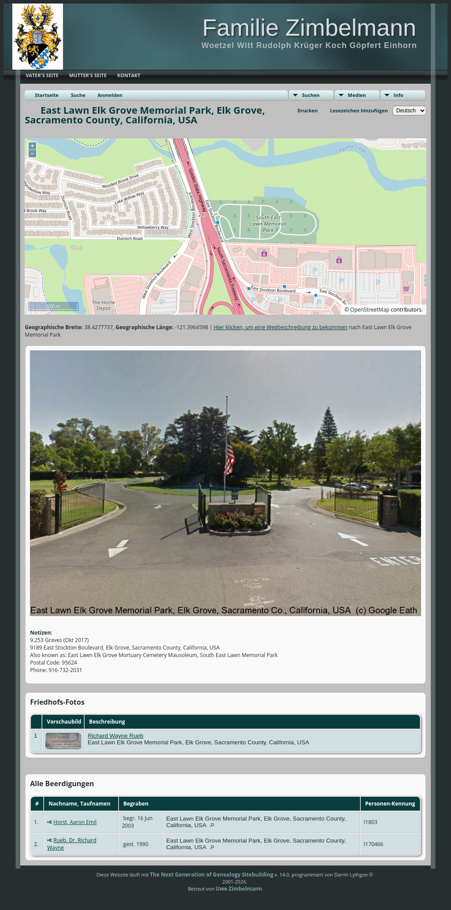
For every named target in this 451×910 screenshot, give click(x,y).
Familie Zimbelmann (309, 27)
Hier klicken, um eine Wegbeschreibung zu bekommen (280, 327)
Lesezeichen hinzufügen (359, 110)
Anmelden (110, 95)
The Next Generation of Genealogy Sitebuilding (211, 874)
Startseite (47, 95)
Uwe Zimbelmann (239, 888)
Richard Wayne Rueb (115, 735)
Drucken (307, 110)
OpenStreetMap (369, 309)
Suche (78, 95)
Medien (357, 95)
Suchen (311, 95)
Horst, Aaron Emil (74, 822)
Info (398, 95)
